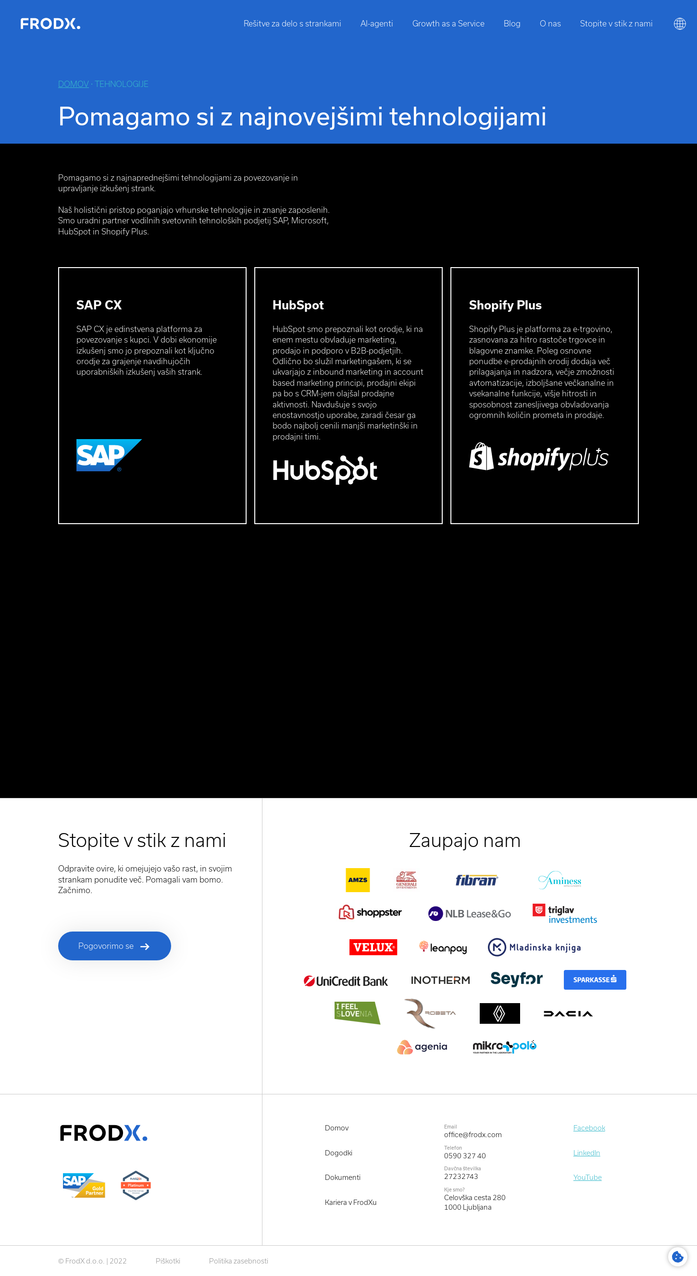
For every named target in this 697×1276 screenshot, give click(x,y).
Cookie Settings (677, 1256)
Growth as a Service (448, 23)
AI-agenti (377, 23)
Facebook (589, 1128)
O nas (550, 23)
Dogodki (338, 1153)
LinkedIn (586, 1153)
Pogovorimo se (106, 945)
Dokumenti (343, 1177)
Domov (73, 83)
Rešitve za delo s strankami (292, 23)
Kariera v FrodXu (351, 1202)
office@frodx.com (473, 1134)
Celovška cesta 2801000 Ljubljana (475, 1202)
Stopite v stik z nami (616, 23)
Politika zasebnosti (238, 1261)
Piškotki (168, 1261)
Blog (512, 23)
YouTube (587, 1177)
